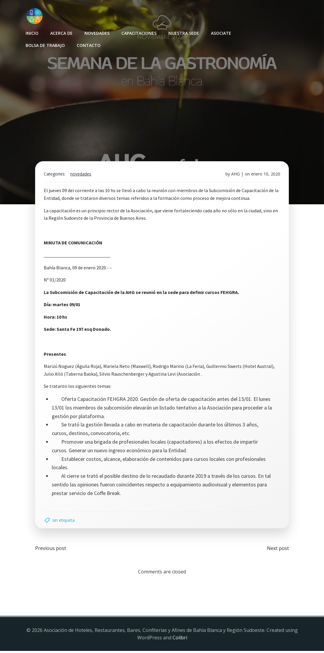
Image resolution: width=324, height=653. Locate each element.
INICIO (31, 33)
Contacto (88, 45)
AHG (235, 175)
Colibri (180, 640)
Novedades (96, 33)
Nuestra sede (183, 33)
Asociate (221, 33)
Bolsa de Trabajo (45, 45)
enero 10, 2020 (265, 175)
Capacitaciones (138, 33)
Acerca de (61, 33)
